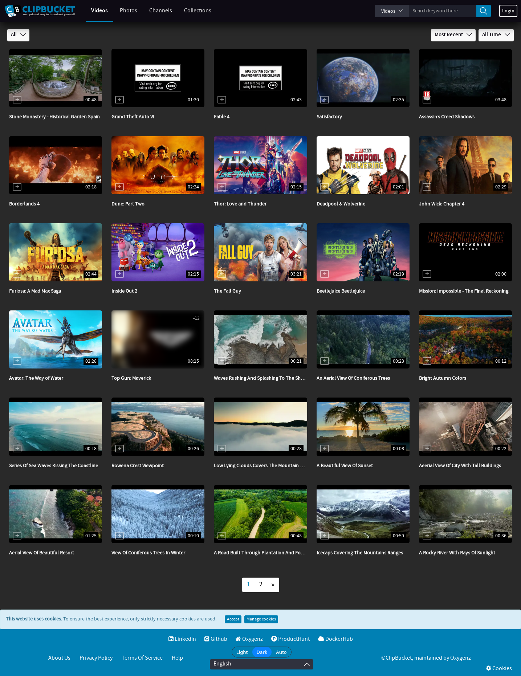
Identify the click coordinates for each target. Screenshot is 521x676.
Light (242, 652)
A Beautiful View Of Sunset (345, 466)
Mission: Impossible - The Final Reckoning (463, 291)
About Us (59, 658)
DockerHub (335, 639)
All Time (496, 34)
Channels (154, 11)
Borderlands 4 (24, 204)
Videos (93, 11)
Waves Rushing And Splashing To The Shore (261, 378)
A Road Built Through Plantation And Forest (261, 553)
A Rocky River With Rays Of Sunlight (457, 553)
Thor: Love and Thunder (240, 204)
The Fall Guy (227, 291)
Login (508, 11)
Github (215, 639)
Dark (262, 652)
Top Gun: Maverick (131, 378)
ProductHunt (290, 639)
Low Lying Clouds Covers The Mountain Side (261, 466)
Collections (191, 11)
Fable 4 (221, 117)
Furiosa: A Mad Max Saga (35, 291)
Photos (122, 11)
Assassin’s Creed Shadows (447, 117)
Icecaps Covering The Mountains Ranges (360, 553)
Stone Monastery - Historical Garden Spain (54, 117)
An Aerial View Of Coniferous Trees (353, 378)
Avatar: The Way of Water (36, 378)
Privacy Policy (96, 658)
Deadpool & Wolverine (341, 204)
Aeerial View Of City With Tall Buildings (460, 466)
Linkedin (182, 639)
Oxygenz (249, 639)
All (18, 34)
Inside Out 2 (124, 291)
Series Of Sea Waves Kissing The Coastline (53, 466)
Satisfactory (329, 117)
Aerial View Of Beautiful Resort (41, 553)
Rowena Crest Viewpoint (137, 466)
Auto (281, 652)
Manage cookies (261, 619)
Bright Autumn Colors (442, 378)
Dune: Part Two (128, 204)
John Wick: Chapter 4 (441, 204)
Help (177, 658)
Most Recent (453, 34)
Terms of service (142, 658)
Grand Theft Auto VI (132, 117)
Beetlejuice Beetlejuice (341, 291)
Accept (233, 619)
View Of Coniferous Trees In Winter (148, 553)
